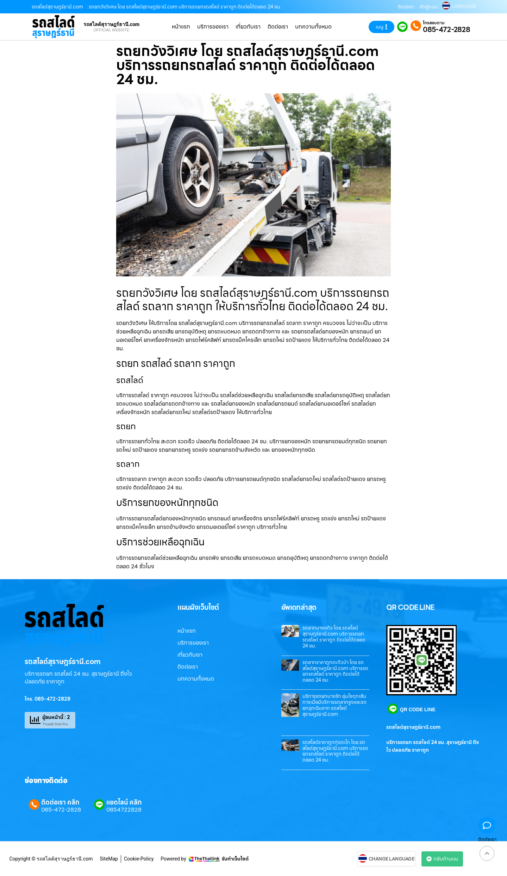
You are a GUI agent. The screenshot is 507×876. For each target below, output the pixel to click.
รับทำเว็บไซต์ (235, 859)
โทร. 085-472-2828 (47, 699)
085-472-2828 (446, 29)
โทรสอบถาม (434, 23)
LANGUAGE (464, 6)
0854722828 (124, 810)
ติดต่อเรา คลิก (60, 802)
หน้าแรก (181, 26)
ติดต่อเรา (406, 7)
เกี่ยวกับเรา (248, 26)
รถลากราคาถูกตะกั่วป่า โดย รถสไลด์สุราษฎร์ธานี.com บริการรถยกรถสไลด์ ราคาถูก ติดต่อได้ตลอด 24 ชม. (335, 671)
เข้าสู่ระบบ (429, 7)
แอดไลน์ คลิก (124, 802)
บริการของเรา (213, 26)
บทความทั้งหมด (313, 26)
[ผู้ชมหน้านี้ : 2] (35, 720)
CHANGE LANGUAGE (392, 859)
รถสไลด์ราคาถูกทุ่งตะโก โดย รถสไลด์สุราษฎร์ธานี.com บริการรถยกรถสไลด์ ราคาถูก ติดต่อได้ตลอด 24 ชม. (335, 751)
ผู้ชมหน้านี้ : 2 (56, 717)
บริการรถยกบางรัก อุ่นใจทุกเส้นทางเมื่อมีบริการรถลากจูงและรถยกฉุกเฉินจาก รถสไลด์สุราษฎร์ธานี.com (334, 705)
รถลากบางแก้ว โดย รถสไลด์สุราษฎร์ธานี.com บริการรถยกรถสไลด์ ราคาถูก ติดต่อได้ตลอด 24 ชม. (333, 636)
